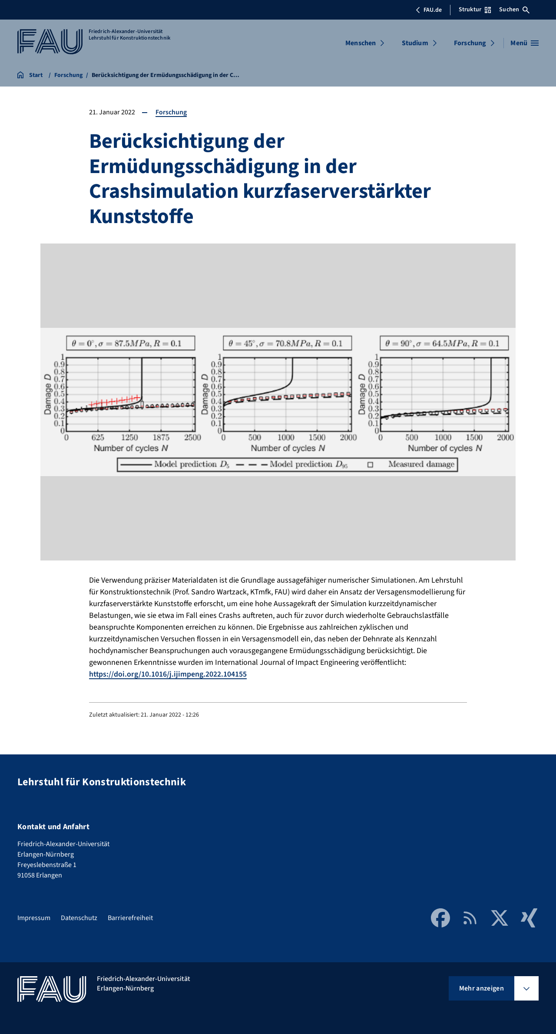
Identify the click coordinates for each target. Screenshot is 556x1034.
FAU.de (428, 10)
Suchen (514, 9)
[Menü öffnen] (524, 43)
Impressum (33, 917)
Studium (415, 43)
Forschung (470, 43)
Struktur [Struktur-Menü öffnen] (475, 9)
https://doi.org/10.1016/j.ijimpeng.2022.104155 (168, 674)
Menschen (360, 43)
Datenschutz (79, 917)
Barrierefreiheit (130, 917)
